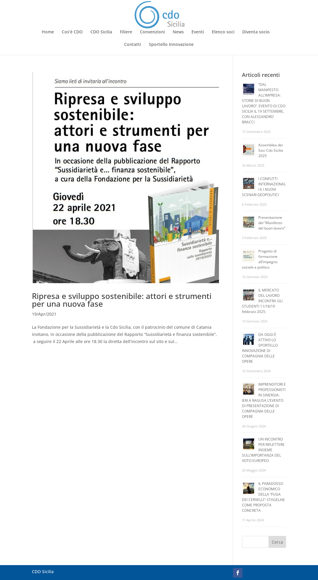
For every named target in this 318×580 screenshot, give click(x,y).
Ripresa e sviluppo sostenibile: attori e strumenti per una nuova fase (122, 300)
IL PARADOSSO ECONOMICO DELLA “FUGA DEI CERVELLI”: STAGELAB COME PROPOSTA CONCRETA (263, 497)
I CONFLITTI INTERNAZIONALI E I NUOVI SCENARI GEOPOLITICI (264, 186)
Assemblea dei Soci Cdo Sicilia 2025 (270, 150)
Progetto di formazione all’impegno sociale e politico (259, 259)
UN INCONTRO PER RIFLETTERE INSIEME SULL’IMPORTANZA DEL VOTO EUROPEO (263, 450)
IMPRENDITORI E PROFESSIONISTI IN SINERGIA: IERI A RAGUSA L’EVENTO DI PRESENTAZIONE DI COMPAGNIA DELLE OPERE (264, 400)
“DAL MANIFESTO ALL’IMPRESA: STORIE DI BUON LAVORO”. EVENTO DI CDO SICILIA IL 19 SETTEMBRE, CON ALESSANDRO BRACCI (263, 103)
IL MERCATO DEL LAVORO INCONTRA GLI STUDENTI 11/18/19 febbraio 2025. (262, 301)
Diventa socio (256, 32)
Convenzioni (152, 32)
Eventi (198, 32)
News (178, 32)
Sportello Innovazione (171, 44)
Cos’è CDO (72, 32)
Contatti (132, 44)
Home (48, 32)
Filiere (126, 32)
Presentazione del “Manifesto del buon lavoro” (271, 223)
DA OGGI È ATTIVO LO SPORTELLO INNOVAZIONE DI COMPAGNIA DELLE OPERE (260, 348)
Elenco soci (223, 32)
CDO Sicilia (101, 32)
